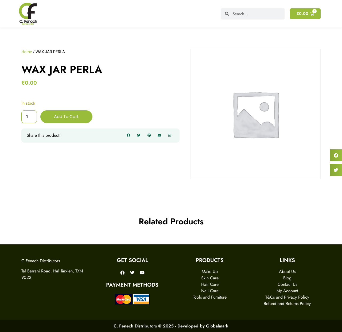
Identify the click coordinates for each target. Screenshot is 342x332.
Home (26, 51)
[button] (128, 135)
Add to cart (66, 117)
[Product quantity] (29, 116)
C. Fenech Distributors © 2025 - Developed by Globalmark (171, 326)
